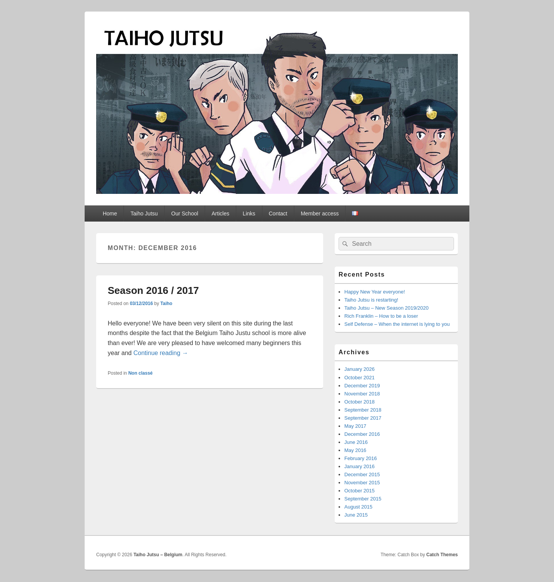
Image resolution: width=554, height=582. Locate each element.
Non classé (140, 373)
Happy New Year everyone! (374, 292)
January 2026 (359, 369)
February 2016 (360, 458)
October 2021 (359, 377)
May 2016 (355, 450)
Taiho (166, 303)
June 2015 (356, 515)
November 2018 (362, 394)
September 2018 (362, 410)
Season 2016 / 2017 (153, 290)
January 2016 (359, 466)
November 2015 (362, 482)
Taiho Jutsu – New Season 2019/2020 (386, 308)
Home (110, 213)
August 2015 (358, 507)
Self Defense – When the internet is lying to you (397, 324)
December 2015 (362, 474)
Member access (320, 213)
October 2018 (359, 402)
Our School (184, 213)
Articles (220, 213)
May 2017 (355, 426)
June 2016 (356, 442)
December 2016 (362, 434)
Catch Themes (442, 554)
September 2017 (362, 418)
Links (249, 213)
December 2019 (362, 386)
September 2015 (362, 499)
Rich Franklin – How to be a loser (381, 316)
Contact (278, 213)
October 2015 (359, 491)
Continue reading (160, 353)
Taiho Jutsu (144, 213)
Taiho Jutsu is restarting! (371, 300)
